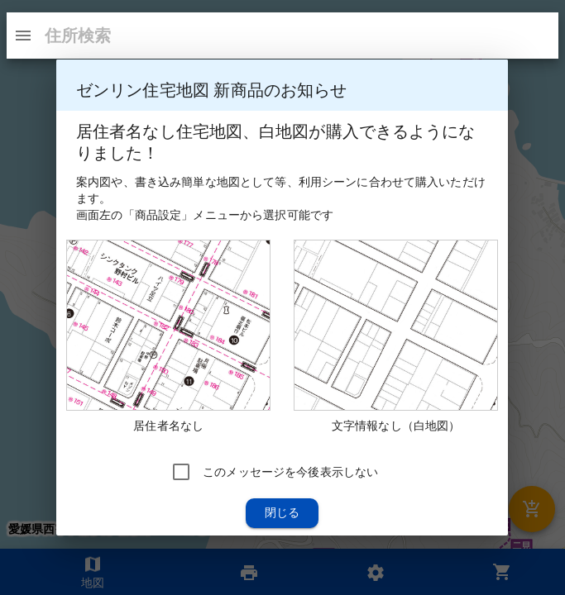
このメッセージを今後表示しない (290, 471)
